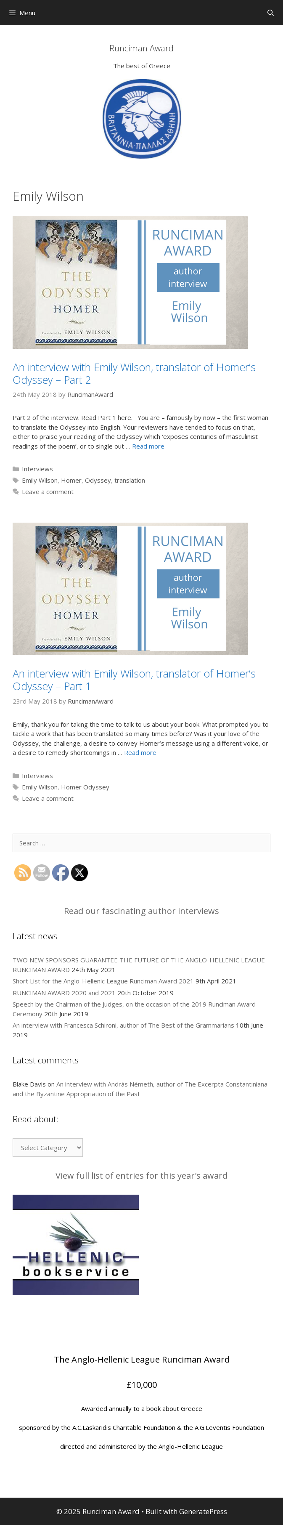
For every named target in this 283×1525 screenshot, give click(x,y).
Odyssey (98, 480)
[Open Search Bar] (270, 12)
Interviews (37, 469)
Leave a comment (48, 491)
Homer (71, 480)
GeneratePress (203, 1511)
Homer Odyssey (85, 787)
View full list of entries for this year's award (141, 1175)
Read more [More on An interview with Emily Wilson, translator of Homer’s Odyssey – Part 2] (148, 446)
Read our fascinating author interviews (141, 911)
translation (129, 480)
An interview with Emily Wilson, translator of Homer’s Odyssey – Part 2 (134, 373)
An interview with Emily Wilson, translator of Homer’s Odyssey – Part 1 (134, 679)
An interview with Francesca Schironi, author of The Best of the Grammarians (123, 1025)
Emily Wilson (40, 480)
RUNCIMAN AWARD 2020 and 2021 (64, 992)
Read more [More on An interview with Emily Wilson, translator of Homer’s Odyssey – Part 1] (140, 752)
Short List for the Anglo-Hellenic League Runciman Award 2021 (103, 981)
